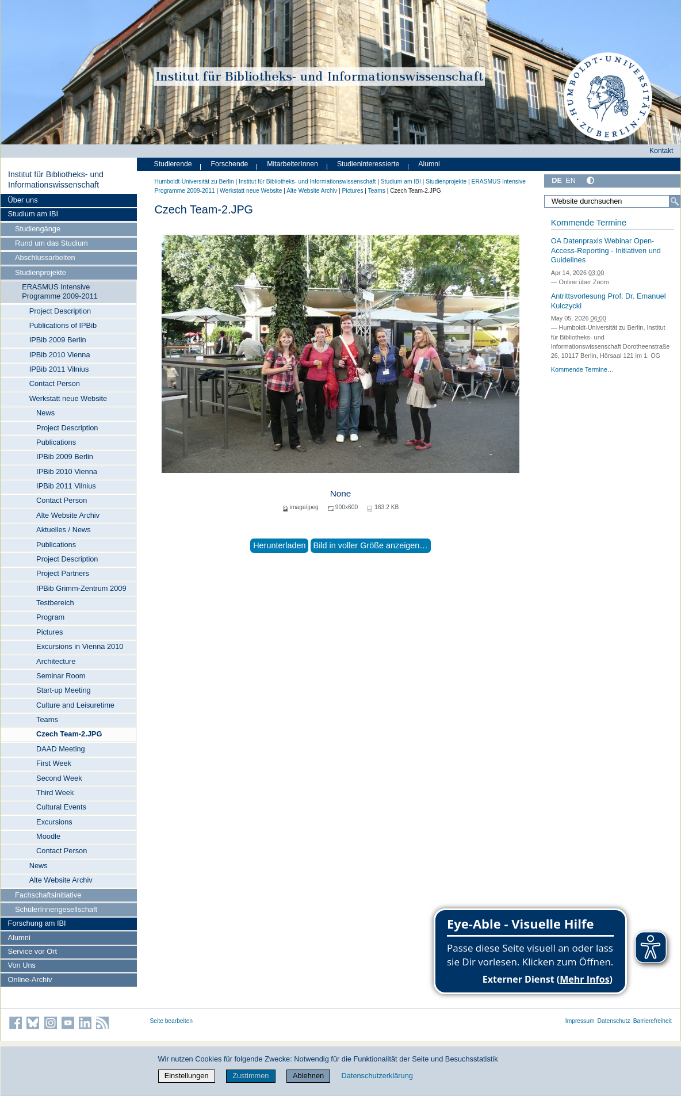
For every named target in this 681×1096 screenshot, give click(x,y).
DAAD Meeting (60, 748)
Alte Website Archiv (68, 515)
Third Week (55, 792)
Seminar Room (60, 675)
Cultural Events (61, 807)
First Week (53, 763)
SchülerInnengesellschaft (56, 909)
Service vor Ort (32, 951)
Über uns (23, 200)
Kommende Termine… (582, 369)
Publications (56, 442)
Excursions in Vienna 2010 (79, 646)
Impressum (580, 1021)
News (45, 412)
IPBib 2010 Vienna (59, 354)
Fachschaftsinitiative (48, 895)
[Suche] (674, 201)
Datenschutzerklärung (376, 1075)
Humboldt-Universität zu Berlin (194, 181)
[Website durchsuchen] (612, 201)
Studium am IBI (33, 213)
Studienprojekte (40, 272)
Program (50, 617)
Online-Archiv (30, 979)
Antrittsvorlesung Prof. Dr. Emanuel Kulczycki (608, 301)
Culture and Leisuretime (75, 705)
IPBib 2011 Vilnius (59, 369)
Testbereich (55, 602)
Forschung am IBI (37, 923)
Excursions (54, 822)
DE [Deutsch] (557, 180)
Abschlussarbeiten (45, 257)
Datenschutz (614, 1021)
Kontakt (661, 151)
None (340, 493)
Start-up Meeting (63, 690)
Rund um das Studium (51, 243)
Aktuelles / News (63, 529)
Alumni (19, 937)
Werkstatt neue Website (68, 398)
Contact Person (54, 383)
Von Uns (22, 965)
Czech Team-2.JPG (69, 734)
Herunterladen (279, 545)
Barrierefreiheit (652, 1021)
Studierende (173, 164)
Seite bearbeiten (171, 1021)
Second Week (59, 778)
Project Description (60, 311)
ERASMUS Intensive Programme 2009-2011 (60, 291)
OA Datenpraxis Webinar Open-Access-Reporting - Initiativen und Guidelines (606, 250)
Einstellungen (186, 1075)
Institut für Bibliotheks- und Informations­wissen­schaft (56, 179)
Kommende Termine (588, 222)
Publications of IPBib (63, 325)
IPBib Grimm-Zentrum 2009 (81, 588)
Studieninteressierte (368, 164)
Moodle (48, 836)
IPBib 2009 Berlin (57, 339)
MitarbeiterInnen (292, 164)
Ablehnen (308, 1075)
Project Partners (62, 573)
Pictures (49, 632)
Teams (47, 719)
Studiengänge (37, 228)
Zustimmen (250, 1075)
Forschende (229, 164)
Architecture (55, 661)
